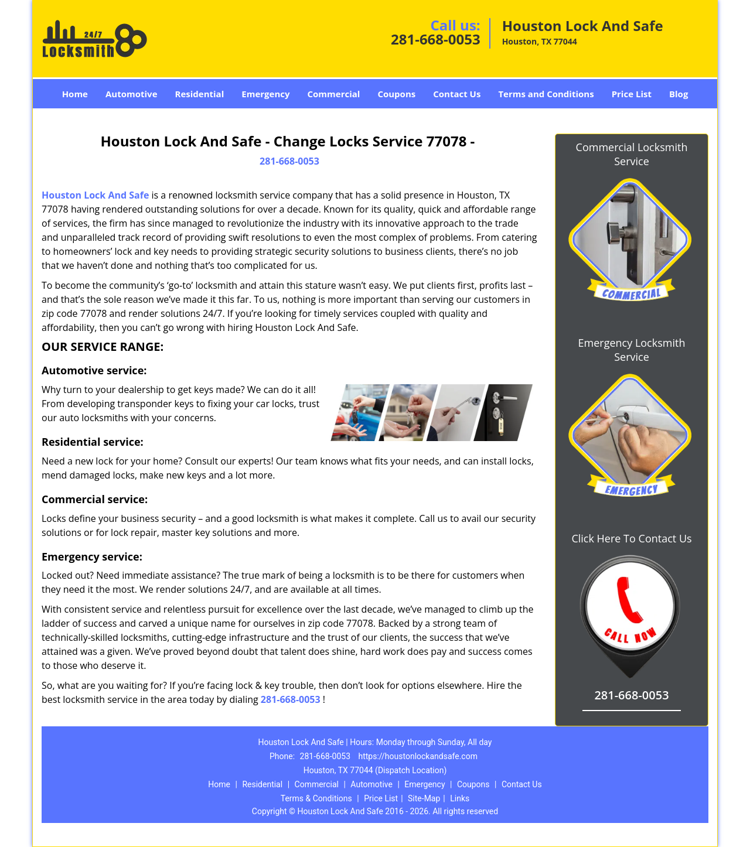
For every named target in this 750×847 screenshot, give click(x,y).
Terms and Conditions (546, 94)
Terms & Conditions (316, 798)
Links (459, 798)
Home (75, 94)
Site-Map (424, 798)
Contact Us (456, 94)
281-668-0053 (435, 39)
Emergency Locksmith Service (632, 350)
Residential (199, 94)
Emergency (265, 94)
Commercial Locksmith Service (632, 154)
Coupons (396, 94)
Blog (678, 94)
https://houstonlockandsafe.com (417, 756)
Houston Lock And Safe (95, 195)
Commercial (334, 94)
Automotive (131, 94)
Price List (632, 94)
